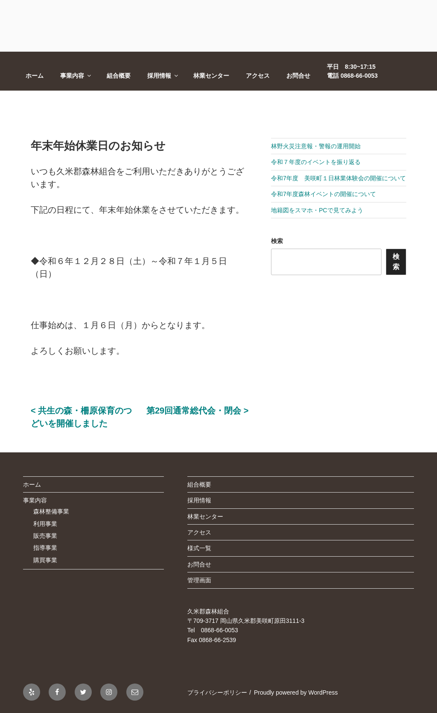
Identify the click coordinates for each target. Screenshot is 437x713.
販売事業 (45, 535)
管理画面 (199, 580)
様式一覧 (199, 548)
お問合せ (298, 75)
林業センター (211, 75)
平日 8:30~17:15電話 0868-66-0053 (352, 71)
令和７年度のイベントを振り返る (316, 161)
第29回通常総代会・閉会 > (197, 410)
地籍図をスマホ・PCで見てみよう (317, 210)
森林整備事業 (51, 511)
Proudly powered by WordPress (296, 692)
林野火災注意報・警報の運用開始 (316, 146)
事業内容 (76, 75)
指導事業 (45, 547)
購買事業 (45, 560)
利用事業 (45, 523)
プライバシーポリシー (217, 692)
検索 (277, 241)
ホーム (35, 75)
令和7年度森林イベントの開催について (323, 194)
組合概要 (119, 75)
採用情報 (163, 75)
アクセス (258, 75)
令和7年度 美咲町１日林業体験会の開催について (338, 178)
